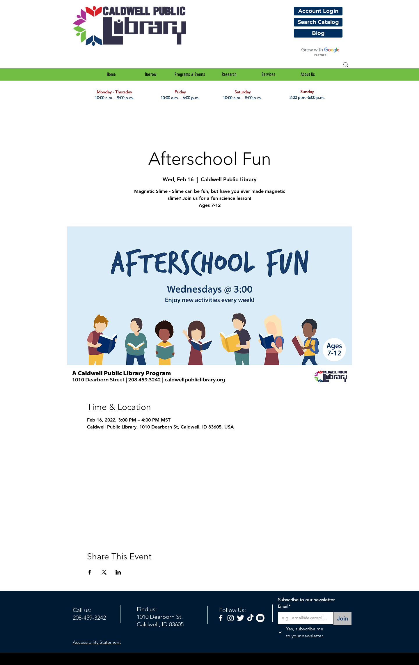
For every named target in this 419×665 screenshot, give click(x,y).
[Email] (303, 618)
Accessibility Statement (97, 642)
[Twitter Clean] (240, 618)
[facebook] (220, 618)
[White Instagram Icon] (230, 618)
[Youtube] (260, 618)
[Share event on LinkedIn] (118, 572)
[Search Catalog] (318, 22)
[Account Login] (318, 11)
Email (284, 606)
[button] (150, 74)
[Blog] (318, 33)
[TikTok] (250, 618)
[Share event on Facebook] (90, 572)
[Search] (346, 65)
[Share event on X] (104, 572)
